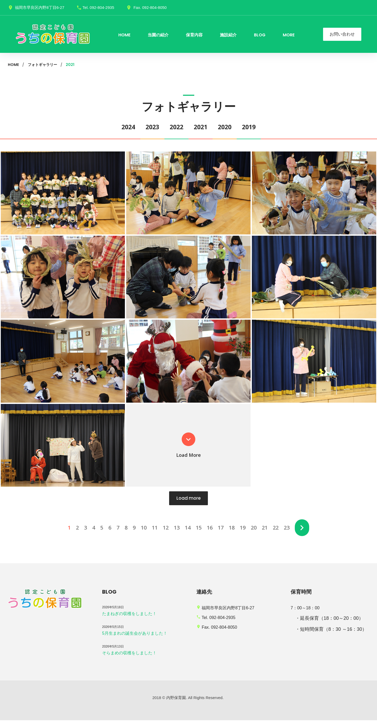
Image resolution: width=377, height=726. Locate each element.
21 (264, 533)
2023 (146, 126)
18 (231, 533)
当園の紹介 (158, 35)
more (289, 35)
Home (13, 64)
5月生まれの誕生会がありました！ (134, 639)
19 (242, 533)
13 (176, 533)
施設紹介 (228, 35)
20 (253, 533)
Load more (188, 503)
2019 (259, 126)
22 (275, 533)
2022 (174, 126)
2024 (118, 126)
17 (220, 533)
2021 (203, 126)
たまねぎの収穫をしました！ (129, 619)
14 (187, 533)
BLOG (259, 35)
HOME (124, 35)
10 (143, 533)
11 (154, 533)
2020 (231, 126)
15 (198, 533)
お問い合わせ (342, 34)
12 (165, 533)
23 (286, 533)
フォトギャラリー (42, 64)
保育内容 (194, 35)
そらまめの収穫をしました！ (129, 658)
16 (209, 533)
